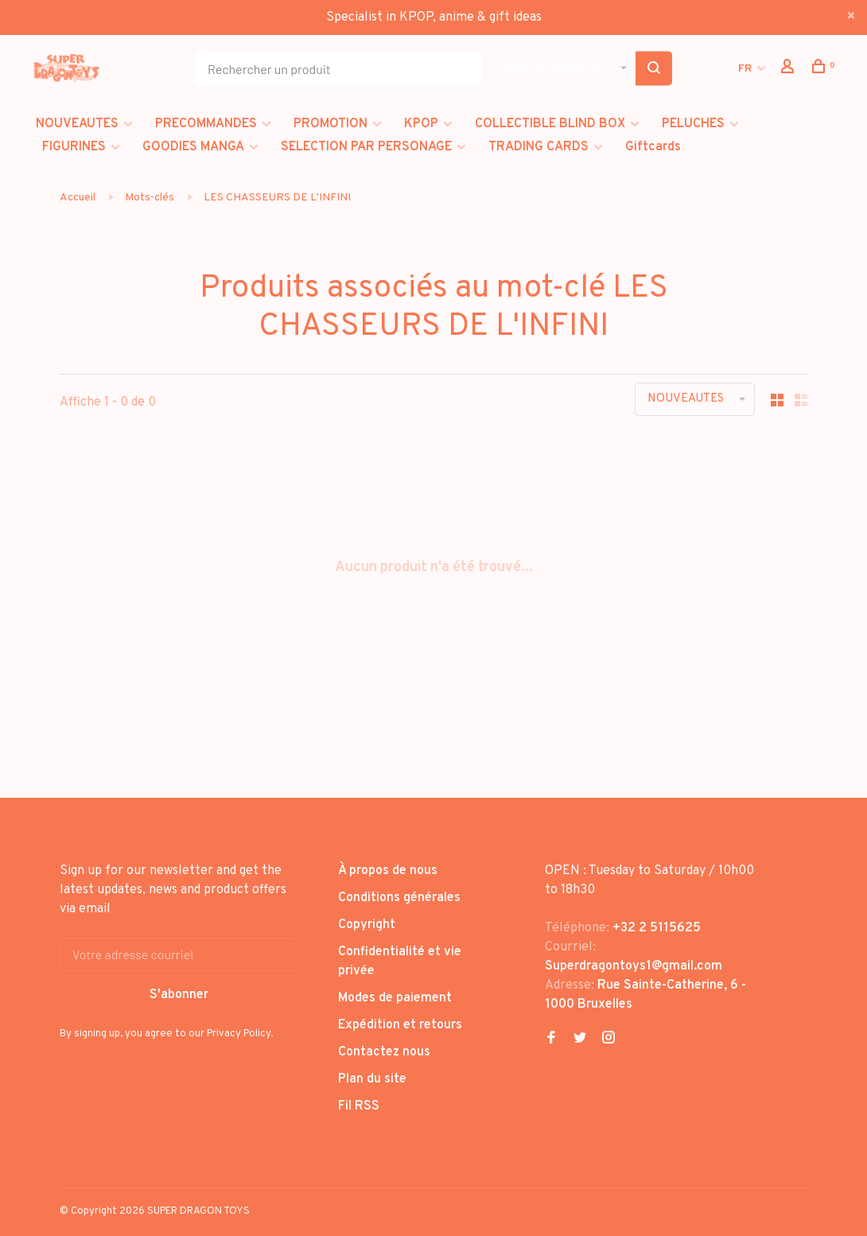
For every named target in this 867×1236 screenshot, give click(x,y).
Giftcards (653, 147)
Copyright (366, 925)
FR (745, 69)
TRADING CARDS (538, 147)
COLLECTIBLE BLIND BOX (550, 124)
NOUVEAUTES (77, 124)
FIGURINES (74, 147)
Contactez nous (384, 1052)
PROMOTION (330, 124)
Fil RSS (358, 1106)
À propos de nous (387, 871)
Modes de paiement (395, 998)
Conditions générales (399, 898)
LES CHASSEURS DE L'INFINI (277, 197)
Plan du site (372, 1079)
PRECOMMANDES (206, 124)
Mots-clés (149, 197)
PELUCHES (693, 124)
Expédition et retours (400, 1025)
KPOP (421, 124)
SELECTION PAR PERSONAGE (366, 147)
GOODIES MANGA (193, 147)
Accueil (77, 197)
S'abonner (179, 995)
